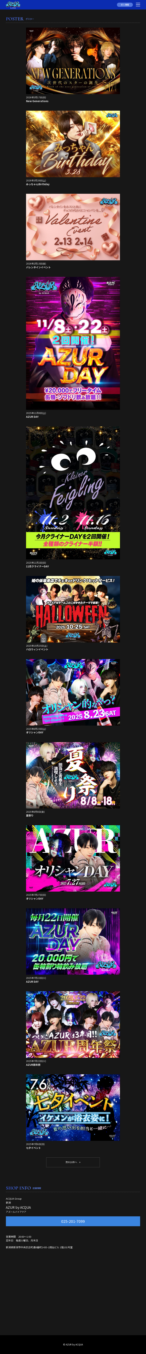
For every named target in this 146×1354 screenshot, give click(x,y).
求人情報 (125, 4)
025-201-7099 (73, 1221)
